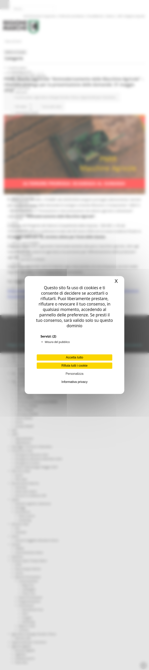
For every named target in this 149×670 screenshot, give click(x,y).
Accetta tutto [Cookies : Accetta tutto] (74, 357)
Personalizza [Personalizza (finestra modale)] (75, 373)
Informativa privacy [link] (74, 381)
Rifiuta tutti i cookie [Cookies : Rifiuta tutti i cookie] (74, 365)
